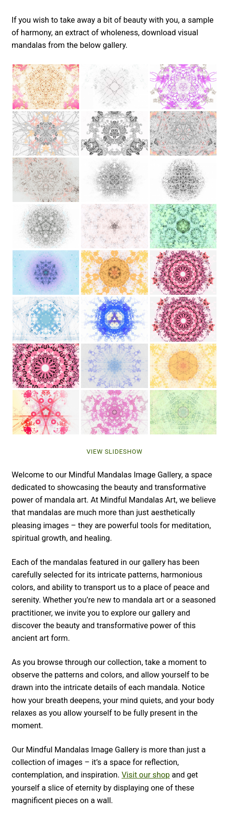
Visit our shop (145, 774)
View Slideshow (114, 451)
